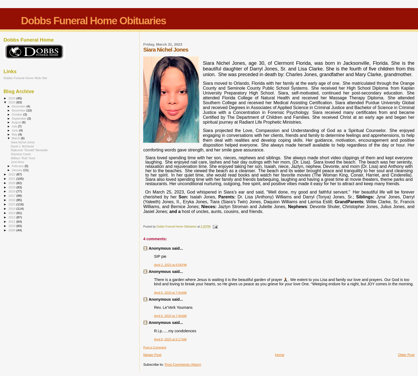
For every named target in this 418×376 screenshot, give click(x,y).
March (16, 138)
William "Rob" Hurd (23, 158)
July (15, 126)
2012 (12, 217)
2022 (12, 174)
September (20, 118)
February (18, 166)
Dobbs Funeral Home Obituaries (93, 20)
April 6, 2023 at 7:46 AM (170, 315)
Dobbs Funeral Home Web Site (25, 78)
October (17, 114)
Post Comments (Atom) (183, 365)
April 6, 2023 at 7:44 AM (170, 292)
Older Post (406, 355)
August (17, 122)
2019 (12, 187)
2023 (12, 102)
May (15, 134)
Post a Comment (154, 347)
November (19, 110)
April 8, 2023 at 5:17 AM (170, 339)
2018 (12, 191)
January (17, 170)
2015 (12, 204)
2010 (12, 226)
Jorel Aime (17, 162)
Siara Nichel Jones (23, 142)
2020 (12, 183)
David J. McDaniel (22, 146)
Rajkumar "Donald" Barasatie (29, 150)
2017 (12, 195)
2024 (12, 98)
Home (280, 355)
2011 (12, 221)
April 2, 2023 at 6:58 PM (170, 264)
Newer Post (152, 355)
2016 (12, 200)
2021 (12, 178)
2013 (12, 213)
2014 (12, 208)
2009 (12, 230)
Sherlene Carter (21, 154)
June (15, 130)
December (19, 106)
